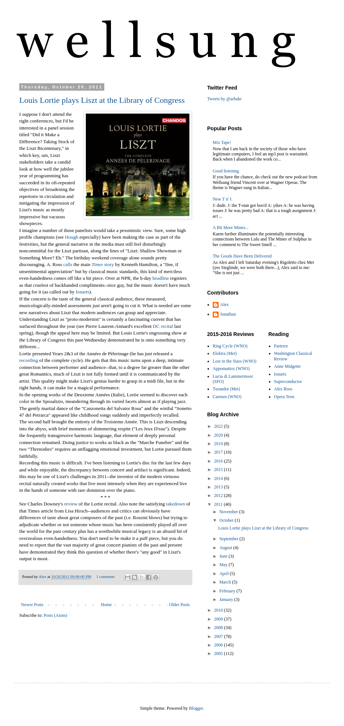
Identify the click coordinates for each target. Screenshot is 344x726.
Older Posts (179, 604)
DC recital (163, 326)
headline (160, 278)
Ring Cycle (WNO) (230, 346)
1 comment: (106, 576)
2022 (219, 426)
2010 (219, 610)
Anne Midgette (287, 366)
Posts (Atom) (55, 615)
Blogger (196, 708)
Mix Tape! (222, 142)
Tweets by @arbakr (224, 98)
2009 (219, 619)
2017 (219, 452)
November (229, 511)
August (226, 547)
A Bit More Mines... (231, 227)
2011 (219, 504)
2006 (219, 645)
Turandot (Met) (226, 388)
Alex (224, 304)
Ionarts (83, 292)
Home (106, 604)
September (229, 538)
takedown (175, 504)
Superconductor (288, 381)
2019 (219, 443)
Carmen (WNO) (227, 396)
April (224, 573)
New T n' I (222, 199)
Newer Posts (32, 604)
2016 (219, 461)
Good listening (226, 171)
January (226, 599)
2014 (219, 478)
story (103, 264)
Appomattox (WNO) (231, 368)
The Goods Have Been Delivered (242, 256)
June (224, 556)
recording (28, 360)
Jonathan (228, 314)
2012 (219, 495)
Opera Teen (284, 396)
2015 (219, 469)
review (70, 504)
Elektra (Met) (225, 353)
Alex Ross (283, 388)
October (227, 520)
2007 (219, 636)
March (225, 582)
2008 (219, 627)
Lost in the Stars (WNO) (234, 361)
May (224, 564)
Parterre (281, 346)
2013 (219, 487)
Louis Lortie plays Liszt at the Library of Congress (102, 100)
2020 (219, 435)
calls (67, 264)
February (227, 591)
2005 (219, 653)
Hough (71, 237)
